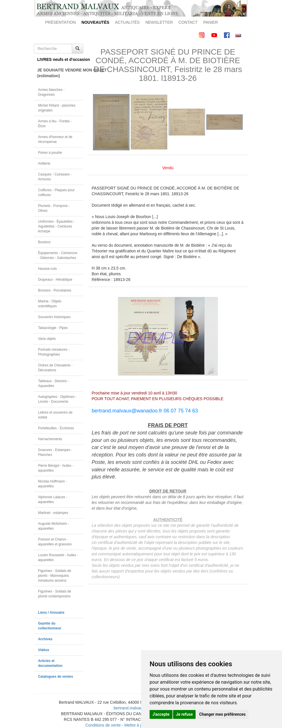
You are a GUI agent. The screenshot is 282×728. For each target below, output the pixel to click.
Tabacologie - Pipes (53, 328)
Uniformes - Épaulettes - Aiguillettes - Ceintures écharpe (56, 226)
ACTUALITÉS (127, 22)
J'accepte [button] (161, 714)
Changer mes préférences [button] (222, 714)
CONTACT (188, 22)
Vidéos (43, 650)
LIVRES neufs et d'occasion (60, 59)
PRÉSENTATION (60, 22)
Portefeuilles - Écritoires (56, 428)
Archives (45, 639)
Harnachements (50, 439)
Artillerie (44, 163)
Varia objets (47, 339)
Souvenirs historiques (54, 317)
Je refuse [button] (184, 714)
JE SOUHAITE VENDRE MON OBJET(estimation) (60, 73)
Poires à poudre (50, 153)
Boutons (44, 242)
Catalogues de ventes (55, 677)
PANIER (210, 22)
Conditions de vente (103, 725)
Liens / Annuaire (51, 613)
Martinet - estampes (53, 513)
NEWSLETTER (159, 22)
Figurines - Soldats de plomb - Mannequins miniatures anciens (54, 576)
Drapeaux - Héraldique (55, 280)
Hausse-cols (47, 269)
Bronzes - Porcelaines (54, 290)
